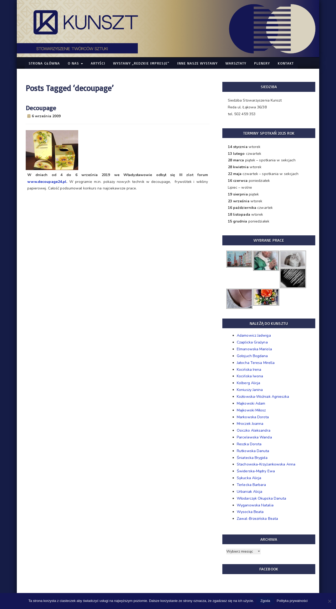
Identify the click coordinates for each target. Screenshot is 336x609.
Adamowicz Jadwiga (254, 335)
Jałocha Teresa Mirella (256, 362)
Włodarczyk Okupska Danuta (261, 498)
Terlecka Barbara (251, 484)
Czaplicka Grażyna (252, 342)
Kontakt (286, 63)
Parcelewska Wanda (254, 437)
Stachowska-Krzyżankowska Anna (266, 464)
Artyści (98, 63)
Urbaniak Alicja (249, 491)
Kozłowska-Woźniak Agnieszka (263, 396)
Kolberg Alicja (248, 382)
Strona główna (44, 63)
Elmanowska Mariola (254, 349)
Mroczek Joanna (250, 423)
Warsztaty (235, 63)
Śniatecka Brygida (252, 457)
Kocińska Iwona (250, 376)
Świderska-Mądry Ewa (256, 471)
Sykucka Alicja (249, 477)
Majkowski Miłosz (251, 410)
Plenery (262, 63)
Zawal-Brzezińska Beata (257, 518)
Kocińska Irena (249, 369)
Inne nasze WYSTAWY (197, 63)
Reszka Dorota (249, 444)
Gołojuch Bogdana (252, 355)
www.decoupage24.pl (47, 181)
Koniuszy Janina (250, 389)
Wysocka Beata (250, 511)
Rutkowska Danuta (253, 450)
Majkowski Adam (251, 403)
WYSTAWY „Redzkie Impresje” (141, 63)
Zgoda (265, 601)
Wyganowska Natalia (255, 505)
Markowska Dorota (253, 417)
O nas (75, 63)
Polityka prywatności (292, 601)
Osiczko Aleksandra (253, 430)
